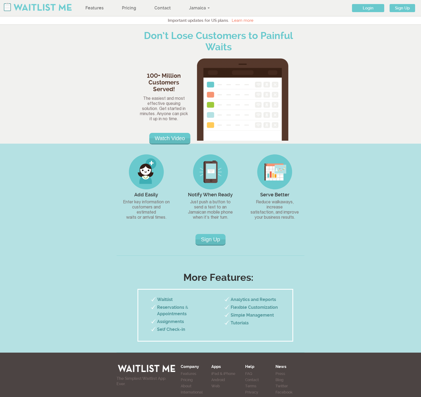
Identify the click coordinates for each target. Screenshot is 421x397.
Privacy (251, 392)
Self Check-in (171, 329)
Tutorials (240, 322)
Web (215, 386)
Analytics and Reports (253, 299)
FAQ (248, 373)
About (186, 386)
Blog (279, 380)
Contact (162, 7)
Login (368, 8)
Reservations (170, 307)
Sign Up (402, 8)
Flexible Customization (254, 307)
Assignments (170, 321)
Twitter (281, 386)
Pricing (129, 7)
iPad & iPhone (223, 373)
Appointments (172, 313)
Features (94, 7)
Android (218, 380)
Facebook (284, 392)
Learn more (242, 20)
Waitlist (165, 299)
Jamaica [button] (199, 7)
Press (280, 373)
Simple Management (252, 315)
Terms (250, 386)
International (192, 392)
